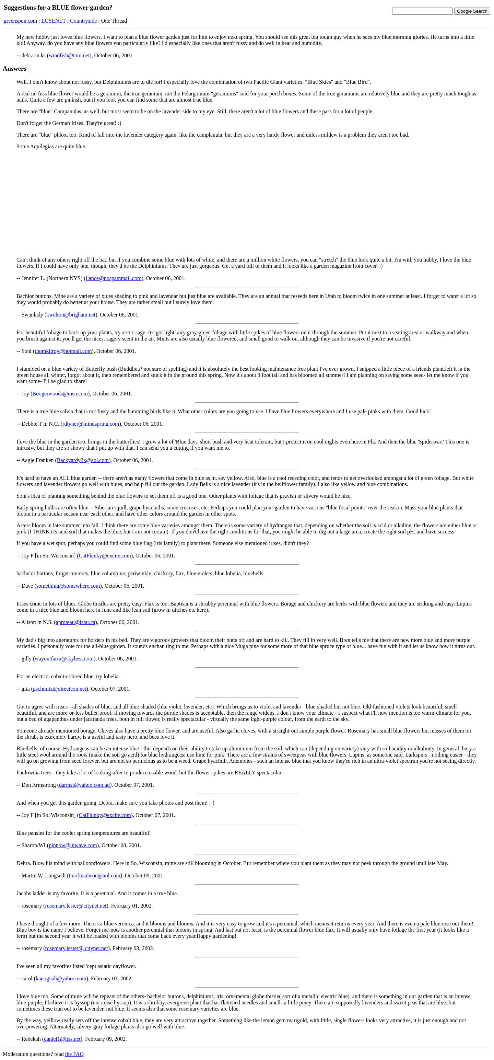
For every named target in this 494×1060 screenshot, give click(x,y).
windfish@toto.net (69, 55)
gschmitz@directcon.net (59, 689)
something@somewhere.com (68, 586)
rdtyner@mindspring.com (90, 424)
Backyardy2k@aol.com (83, 460)
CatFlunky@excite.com (105, 555)
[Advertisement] (247, 203)
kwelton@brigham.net (70, 315)
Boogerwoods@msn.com (60, 393)
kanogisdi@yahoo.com (61, 978)
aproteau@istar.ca (75, 622)
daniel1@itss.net (62, 1039)
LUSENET (54, 21)
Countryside (83, 21)
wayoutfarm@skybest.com (64, 658)
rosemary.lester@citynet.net (76, 906)
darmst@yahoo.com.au (84, 785)
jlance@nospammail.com (114, 278)
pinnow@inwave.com (73, 845)
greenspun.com (20, 21)
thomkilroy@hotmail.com (63, 351)
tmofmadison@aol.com (94, 875)
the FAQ (74, 1054)
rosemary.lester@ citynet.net (76, 948)
